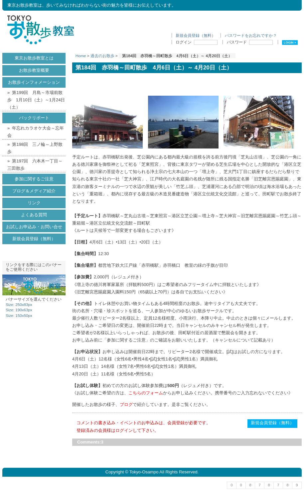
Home (81, 55)
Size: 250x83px (19, 304)
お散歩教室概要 (34, 70)
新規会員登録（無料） (196, 35)
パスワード (250, 42)
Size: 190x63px (19, 310)
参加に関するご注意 (34, 178)
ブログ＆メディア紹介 (34, 190)
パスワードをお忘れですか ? (250, 35)
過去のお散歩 (102, 55)
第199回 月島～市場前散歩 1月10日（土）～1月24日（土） (36, 100)
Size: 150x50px (19, 315)
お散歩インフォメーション (34, 82)
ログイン (197, 42)
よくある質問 (34, 214)
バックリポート (34, 117)
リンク (34, 202)
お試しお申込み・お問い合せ (34, 226)
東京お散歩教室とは (34, 57)
